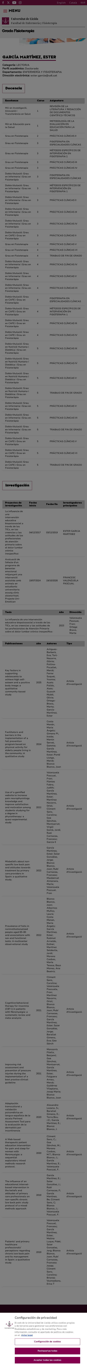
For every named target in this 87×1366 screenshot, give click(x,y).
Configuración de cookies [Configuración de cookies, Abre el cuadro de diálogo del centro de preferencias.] (47, 1343)
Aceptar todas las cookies (47, 1362)
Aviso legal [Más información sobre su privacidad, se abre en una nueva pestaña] (27, 1337)
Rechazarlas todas (47, 1353)
